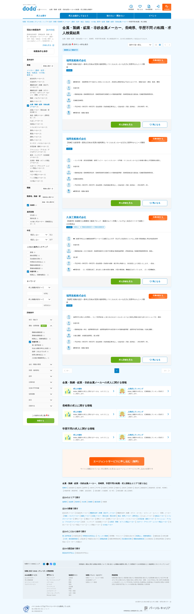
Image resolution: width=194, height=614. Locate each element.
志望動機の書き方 (154, 577)
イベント (153, 16)
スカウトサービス (30, 584)
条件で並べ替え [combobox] (135, 45)
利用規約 (81, 564)
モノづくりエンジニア (53, 580)
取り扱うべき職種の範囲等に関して (118, 564)
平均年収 (129, 582)
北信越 (71, 586)
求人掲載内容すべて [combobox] (36, 287)
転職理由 (143, 582)
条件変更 (50, 30)
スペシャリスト (51, 588)
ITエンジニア (51, 577)
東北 (70, 580)
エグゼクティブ (51, 591)
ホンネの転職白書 (130, 584)
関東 (70, 582)
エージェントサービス (31, 582)
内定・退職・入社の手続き (147, 580)
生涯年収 (136, 582)
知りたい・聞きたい (115, 16)
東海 (70, 584)
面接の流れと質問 (132, 580)
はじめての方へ (29, 577)
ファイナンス (51, 586)
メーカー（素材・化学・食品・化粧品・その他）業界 (82, 22)
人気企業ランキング (119, 582)
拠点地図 (147, 601)
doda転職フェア (91, 580)
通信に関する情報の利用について (96, 564)
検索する (40, 421)
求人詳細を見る (126, 125)
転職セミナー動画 (91, 582)
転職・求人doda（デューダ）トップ (35, 22)
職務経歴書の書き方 (141, 577)
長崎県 (60, 22)
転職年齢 (150, 582)
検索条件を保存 (41, 51)
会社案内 (138, 601)
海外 (70, 595)
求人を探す (41, 16)
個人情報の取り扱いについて (40, 609)
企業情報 (147, 584)
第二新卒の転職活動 (163, 580)
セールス (49, 584)
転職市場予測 (120, 584)
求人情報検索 (29, 580)
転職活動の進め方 (117, 577)
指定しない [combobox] (34, 235)
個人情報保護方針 (37, 611)
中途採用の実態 (159, 582)
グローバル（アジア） (53, 593)
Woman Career (51, 595)
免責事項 (151, 564)
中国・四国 (72, 591)
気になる (154, 124)
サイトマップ (160, 564)
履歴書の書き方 (129, 577)
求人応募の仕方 (120, 580)
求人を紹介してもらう (78, 16)
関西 (70, 588)
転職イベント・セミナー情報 (95, 577)
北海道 (71, 577)
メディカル (50, 582)
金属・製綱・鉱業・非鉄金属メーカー (114, 22)
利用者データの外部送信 (138, 564)
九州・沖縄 (52, 22)
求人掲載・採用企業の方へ (161, 601)
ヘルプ (167, 564)
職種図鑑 (140, 584)
